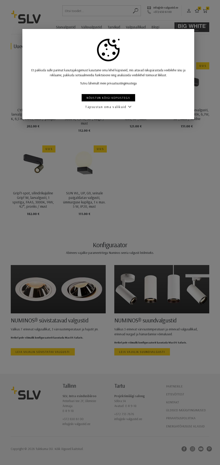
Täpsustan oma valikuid (107, 107)
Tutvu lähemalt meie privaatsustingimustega (110, 83)
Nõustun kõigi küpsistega (110, 97)
